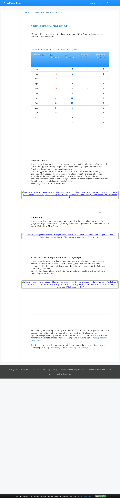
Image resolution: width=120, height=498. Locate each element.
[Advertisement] (11, 44)
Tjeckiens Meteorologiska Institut (72, 489)
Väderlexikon (43, 489)
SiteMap (54, 489)
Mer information (86, 496)
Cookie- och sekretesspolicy (99, 489)
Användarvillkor (55, 493)
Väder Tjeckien (40, 13)
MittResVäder (12, 3)
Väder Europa (28, 13)
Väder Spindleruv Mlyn (78, 467)
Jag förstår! (100, 496)
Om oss (67, 493)
